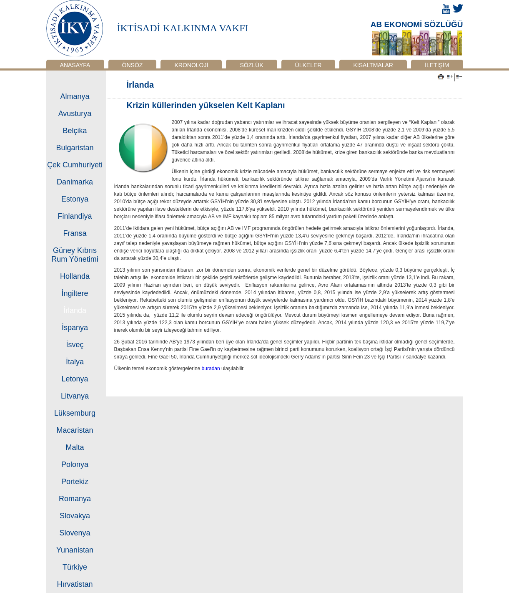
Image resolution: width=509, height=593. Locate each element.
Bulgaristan (74, 148)
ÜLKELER (308, 65)
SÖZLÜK (251, 65)
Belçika (75, 130)
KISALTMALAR (373, 65)
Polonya (74, 464)
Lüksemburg (74, 413)
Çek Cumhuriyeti (75, 165)
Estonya (74, 199)
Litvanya (75, 396)
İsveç (74, 345)
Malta (74, 447)
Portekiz (74, 481)
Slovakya (75, 516)
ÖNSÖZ (132, 65)
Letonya (74, 379)
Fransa (74, 233)
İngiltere (74, 293)
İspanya (75, 327)
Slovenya (74, 533)
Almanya (74, 96)
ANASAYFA (75, 65)
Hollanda (75, 276)
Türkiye (75, 567)
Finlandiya (75, 216)
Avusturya (75, 113)
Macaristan (74, 430)
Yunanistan (74, 550)
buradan (211, 368)
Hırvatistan (75, 584)
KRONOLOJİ (191, 65)
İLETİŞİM (437, 65)
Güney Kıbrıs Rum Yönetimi (74, 254)
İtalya (75, 362)
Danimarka (75, 182)
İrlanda (74, 310)
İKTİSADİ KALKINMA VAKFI (182, 28)
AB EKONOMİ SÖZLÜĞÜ (417, 24)
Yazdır (440, 77)
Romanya (75, 499)
